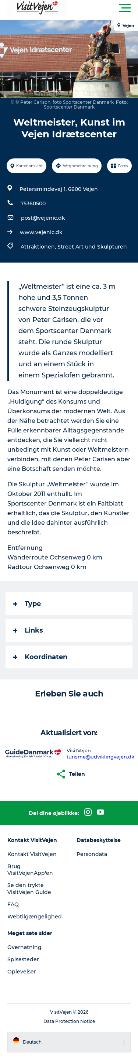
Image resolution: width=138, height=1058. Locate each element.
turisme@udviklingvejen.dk (100, 757)
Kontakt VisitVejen (32, 854)
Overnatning (24, 947)
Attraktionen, (39, 246)
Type (27, 604)
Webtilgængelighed (34, 916)
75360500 (33, 203)
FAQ (13, 904)
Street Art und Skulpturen (92, 246)
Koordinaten (40, 657)
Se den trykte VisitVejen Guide (29, 888)
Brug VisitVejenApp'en (30, 869)
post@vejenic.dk (43, 218)
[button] (102, 8)
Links (28, 630)
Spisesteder (23, 959)
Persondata (92, 854)
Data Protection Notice (69, 1021)
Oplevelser (21, 971)
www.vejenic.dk (41, 232)
